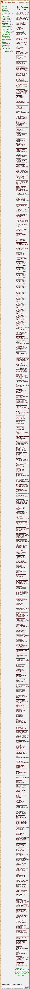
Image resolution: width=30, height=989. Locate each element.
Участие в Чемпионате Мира (21, 954)
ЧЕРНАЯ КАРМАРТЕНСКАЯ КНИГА (22, 328)
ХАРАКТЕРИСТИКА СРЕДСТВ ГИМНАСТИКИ (22, 618)
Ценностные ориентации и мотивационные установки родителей (22, 457)
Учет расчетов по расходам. (22, 904)
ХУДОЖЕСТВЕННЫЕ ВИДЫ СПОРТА (22, 493)
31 (18, 973)
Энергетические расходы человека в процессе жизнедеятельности (22, 22)
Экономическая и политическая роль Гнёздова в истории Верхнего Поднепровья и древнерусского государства (22, 80)
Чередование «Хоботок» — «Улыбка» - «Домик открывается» (22, 333)
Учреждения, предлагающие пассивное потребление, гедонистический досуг (22, 898)
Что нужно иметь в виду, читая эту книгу (21, 230)
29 (28, 972)
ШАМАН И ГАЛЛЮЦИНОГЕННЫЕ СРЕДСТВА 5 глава (21, 148)
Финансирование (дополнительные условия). (22, 762)
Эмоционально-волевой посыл (21, 25)
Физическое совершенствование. (21, 782)
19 (20, 971)
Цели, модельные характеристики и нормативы (20, 470)
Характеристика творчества (22, 605)
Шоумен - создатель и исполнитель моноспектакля (22, 102)
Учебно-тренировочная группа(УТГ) (21, 921)
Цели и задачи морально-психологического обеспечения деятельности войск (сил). (22, 481)
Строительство (6, 39)
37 (21, 975)
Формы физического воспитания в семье (20, 690)
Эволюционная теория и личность (21, 99)
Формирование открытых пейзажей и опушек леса (22, 730)
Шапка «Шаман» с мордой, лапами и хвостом (22, 127)
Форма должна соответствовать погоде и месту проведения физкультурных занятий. (22, 751)
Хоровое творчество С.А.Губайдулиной (20, 555)
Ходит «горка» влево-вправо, (21, 574)
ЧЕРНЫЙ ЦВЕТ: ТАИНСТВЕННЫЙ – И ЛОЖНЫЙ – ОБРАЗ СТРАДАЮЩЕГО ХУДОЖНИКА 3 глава (21, 299)
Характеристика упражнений (19, 604)
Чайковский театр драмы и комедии (22, 433)
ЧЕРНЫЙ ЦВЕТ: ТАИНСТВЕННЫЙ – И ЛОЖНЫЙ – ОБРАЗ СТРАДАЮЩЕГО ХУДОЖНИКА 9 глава (21, 263)
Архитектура (5, 6)
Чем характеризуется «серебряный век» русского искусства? (22, 341)
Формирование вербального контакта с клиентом (22, 739)
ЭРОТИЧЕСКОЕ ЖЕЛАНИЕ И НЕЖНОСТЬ (22, 13)
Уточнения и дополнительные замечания (22, 956)
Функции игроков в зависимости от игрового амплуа (21, 679)
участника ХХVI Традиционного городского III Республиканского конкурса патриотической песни (22, 950)
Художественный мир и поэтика (21, 491)
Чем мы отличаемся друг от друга (22, 344)
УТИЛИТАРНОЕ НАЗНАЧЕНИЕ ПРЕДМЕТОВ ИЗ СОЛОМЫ (22, 964)
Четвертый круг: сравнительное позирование (19, 251)
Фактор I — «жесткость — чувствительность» (22, 891)
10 (15, 969)
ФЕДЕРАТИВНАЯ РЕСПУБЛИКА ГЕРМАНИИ (22, 847)
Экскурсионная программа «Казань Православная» (22, 53)
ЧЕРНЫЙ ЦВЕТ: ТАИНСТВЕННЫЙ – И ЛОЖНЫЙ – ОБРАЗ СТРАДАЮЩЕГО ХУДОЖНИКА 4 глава (21, 293)
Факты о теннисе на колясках (20, 866)
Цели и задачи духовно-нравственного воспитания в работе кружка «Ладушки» (22, 485)
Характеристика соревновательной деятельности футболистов (22, 625)
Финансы (4, 45)
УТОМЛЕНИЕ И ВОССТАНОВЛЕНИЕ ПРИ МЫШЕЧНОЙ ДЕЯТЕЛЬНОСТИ (22, 960)
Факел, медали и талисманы (22, 892)
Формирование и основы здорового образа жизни (22, 733)
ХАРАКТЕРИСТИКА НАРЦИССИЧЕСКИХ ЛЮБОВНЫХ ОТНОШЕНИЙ (22, 648)
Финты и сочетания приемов (22, 757)
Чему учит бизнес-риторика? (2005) (20, 336)
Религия (4, 34)
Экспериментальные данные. (21, 50)
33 (22, 973)
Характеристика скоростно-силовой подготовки (22, 633)
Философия (5, 43)
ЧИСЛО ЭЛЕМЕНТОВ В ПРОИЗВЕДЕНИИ (21, 242)
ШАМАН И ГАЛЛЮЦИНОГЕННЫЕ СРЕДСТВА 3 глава (21, 155)
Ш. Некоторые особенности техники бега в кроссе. (22, 176)
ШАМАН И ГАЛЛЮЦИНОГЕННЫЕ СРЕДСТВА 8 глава (21, 137)
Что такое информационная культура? (22, 212)
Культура (4, 16)
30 (16, 973)
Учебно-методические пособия (21, 938)
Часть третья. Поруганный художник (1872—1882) (22, 383)
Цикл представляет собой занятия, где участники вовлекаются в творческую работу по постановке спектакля (22, 443)
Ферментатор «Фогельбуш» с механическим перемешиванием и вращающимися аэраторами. (22, 830)
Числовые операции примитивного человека (21, 240)
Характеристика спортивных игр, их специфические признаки (22, 621)
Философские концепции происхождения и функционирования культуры (22, 765)
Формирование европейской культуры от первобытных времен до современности (22, 736)
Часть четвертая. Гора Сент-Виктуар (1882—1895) (22, 381)
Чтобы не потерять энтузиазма (20, 196)
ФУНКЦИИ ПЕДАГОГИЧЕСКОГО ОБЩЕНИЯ (21, 673)
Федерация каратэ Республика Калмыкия (21, 845)
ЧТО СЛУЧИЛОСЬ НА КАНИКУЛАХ (21, 218)
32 (20, 973)
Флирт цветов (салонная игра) (21, 755)
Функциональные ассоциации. (20, 667)
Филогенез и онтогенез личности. (21, 773)
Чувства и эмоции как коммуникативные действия (22, 194)
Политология (5, 29)
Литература (5, 18)
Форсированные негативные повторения (22, 687)
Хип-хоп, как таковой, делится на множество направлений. (21, 588)
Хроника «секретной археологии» (20, 514)
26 (21, 972)
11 (17, 969)
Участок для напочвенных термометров (22, 945)
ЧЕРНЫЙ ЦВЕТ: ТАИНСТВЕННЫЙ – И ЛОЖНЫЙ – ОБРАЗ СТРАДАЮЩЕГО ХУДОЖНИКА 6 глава (21, 281)
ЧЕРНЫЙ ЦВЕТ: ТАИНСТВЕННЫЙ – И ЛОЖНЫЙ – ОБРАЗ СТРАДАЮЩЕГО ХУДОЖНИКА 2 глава (21, 305)
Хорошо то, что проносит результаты (22, 543)
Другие (4, 11)
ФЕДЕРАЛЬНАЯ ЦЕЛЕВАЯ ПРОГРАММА (22, 855)
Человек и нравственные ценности (22, 364)
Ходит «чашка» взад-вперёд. (21, 572)
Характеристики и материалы (20, 601)
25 (19, 972)
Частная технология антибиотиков (20, 420)
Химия (4, 46)
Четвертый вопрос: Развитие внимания (20, 254)
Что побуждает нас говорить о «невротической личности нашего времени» (22, 221)
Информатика (6, 13)
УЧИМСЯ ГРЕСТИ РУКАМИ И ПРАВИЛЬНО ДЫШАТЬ (22, 902)
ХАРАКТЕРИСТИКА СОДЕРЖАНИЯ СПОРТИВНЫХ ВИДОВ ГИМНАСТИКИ (21, 629)
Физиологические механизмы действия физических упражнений (21, 812)
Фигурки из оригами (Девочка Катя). (20, 815)
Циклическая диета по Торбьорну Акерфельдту (21, 439)
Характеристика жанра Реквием (21, 656)
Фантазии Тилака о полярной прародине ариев (22, 861)
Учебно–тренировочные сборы (21, 912)
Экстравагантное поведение (22, 40)
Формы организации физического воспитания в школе (22, 696)
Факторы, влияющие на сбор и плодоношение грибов (21, 884)
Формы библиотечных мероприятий (21, 713)
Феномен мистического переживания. (21, 834)
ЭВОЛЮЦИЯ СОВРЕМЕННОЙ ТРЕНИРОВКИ (20, 96)
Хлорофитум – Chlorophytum (19, 585)
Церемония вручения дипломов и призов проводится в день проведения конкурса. (21, 449)
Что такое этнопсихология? (22, 207)
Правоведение (6, 31)
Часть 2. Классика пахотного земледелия (21, 418)
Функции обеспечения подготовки (21, 676)
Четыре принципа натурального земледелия (22, 248)
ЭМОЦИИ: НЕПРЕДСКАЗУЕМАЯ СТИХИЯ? (21, 28)
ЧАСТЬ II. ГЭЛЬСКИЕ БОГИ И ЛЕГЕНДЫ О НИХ (22, 413)
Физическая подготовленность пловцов (22, 798)
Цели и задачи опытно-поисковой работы (21, 477)
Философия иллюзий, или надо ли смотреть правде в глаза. (22, 770)
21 (25, 971)
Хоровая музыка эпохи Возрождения (21, 564)
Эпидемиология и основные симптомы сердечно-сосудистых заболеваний (22, 18)
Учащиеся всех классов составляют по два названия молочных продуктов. (21, 941)
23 (15, 972)
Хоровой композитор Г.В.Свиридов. (21, 553)
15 (26, 969)
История (4, 15)
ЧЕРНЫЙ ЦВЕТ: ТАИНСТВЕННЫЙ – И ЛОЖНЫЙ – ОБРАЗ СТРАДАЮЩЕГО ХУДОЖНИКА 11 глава (21, 311)
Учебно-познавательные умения (21, 923)
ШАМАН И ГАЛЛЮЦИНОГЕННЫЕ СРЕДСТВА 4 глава (21, 151)
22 (27, 971)
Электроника (5, 51)
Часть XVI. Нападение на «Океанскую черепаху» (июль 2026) (22, 405)
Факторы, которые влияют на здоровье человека (22, 881)
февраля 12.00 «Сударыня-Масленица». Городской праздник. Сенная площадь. (22, 858)
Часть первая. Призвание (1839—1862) (22, 388)
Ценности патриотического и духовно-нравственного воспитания (22, 460)
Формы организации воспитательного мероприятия (20, 705)
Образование (6, 26)
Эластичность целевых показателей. (21, 39)
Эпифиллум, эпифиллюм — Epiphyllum (22, 15)
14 (24, 969)
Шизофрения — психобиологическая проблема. (20, 108)
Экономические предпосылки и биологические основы (21, 60)
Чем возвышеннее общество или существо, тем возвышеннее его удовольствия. (21, 348)
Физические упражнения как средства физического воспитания (22, 785)
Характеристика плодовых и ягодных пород (22, 638)
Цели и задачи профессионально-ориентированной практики (22, 474)
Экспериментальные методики (21, 48)
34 (25, 973)
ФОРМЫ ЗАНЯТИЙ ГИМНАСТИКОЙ (20, 711)
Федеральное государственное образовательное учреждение (20, 851)
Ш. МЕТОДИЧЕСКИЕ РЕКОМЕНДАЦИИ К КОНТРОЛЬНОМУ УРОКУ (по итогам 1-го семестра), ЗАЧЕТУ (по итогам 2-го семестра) (22, 180)
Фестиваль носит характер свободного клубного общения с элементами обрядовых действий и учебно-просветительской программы (22, 823)
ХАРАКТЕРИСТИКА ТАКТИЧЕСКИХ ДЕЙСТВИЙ (22, 608)
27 (23, 972)
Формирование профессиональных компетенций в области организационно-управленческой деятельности (21, 723)
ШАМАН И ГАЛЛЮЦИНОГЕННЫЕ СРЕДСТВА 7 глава (21, 140)
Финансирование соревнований (20, 759)
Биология (4, 8)
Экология (4, 48)
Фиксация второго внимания (22, 777)
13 (21, 969)
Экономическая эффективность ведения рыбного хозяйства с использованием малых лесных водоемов (21, 74)
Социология (5, 36)
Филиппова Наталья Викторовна (20, 775)
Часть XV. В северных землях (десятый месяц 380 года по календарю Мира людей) (22, 409)
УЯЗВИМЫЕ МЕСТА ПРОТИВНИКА (20, 895)
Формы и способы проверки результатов (22, 708)
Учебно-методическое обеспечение (21, 931)
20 (22, 971)
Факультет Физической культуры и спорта (21, 864)
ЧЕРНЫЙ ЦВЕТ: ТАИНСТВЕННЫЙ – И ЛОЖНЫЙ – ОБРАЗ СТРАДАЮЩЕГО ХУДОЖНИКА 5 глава (21, 287)
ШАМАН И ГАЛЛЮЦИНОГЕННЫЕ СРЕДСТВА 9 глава (21, 133)
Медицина (5, 23)
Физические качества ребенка (21, 791)
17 (16, 971)
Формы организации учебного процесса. (20, 699)
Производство (6, 32)
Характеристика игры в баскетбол (21, 653)
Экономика (5, 50)
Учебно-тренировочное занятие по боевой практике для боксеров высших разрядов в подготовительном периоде (22, 916)
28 (26, 972)
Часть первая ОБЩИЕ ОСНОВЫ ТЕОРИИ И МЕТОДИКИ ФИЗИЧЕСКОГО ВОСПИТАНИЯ (21, 393)
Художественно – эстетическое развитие (21, 511)
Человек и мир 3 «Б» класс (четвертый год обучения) (22, 366)
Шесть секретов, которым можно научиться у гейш (22, 114)
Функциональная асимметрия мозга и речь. (22, 670)
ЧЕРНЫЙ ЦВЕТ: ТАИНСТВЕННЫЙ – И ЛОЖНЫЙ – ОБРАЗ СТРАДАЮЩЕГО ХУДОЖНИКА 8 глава (21, 269)
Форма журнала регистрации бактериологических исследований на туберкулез (20, 746)
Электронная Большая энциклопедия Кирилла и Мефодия (22, 36)
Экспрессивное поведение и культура (22, 43)
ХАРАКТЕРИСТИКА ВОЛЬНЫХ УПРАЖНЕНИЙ (22, 658)
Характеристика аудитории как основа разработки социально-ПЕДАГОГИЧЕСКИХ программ (22, 663)
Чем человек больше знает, (22, 338)
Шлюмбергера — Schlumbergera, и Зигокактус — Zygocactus (22, 105)
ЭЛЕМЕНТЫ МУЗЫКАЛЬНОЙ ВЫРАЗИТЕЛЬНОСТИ (21, 32)
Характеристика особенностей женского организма (21, 641)
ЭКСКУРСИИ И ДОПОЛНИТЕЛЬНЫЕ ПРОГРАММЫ (21, 56)
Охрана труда (6, 27)
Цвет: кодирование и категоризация (21, 488)
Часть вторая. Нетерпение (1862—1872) (22, 397)
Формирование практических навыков (21, 728)
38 (23, 975)
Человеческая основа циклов (21, 352)
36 (19, 975)
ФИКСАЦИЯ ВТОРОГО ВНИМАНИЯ (21, 779)
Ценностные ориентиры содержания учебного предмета (21, 453)
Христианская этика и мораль (21, 517)
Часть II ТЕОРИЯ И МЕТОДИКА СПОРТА (21, 415)
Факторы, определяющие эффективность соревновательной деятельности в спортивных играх (22, 870)
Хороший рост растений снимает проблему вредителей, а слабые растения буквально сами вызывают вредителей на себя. (22, 548)
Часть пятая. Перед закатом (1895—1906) (22, 386)
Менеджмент (5, 24)
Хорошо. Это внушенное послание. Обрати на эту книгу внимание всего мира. (22, 540)
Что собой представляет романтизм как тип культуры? (21, 215)
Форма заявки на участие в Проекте (22, 742)
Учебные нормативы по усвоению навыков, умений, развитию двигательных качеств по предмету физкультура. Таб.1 (22, 908)
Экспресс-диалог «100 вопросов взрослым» (21, 45)
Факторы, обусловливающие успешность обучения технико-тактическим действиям (21, 876)
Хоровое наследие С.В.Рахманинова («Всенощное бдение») (21, 561)
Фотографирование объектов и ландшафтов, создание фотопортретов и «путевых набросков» (22, 683)
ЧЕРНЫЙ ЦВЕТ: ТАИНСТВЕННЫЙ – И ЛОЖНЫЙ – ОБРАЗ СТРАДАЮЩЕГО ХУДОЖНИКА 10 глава (21, 317)
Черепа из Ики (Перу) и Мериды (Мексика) (21, 330)
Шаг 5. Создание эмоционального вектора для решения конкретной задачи (22, 167)
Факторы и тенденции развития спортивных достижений (21, 887)
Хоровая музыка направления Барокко (21, 567)
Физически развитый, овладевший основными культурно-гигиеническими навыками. (22, 794)
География (5, 10)
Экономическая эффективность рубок (21, 63)
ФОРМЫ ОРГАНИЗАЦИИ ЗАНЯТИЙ (22, 702)
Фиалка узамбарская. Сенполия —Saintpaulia (21, 818)
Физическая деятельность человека (22, 809)
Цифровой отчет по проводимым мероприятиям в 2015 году (22, 436)
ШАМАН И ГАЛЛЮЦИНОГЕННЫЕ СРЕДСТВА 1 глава (21, 163)
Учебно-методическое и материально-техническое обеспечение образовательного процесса (22, 934)
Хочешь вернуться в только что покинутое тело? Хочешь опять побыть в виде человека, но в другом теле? (22, 521)
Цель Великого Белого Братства (21, 467)
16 (28, 969)
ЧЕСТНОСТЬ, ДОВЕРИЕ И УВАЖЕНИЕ (22, 259)
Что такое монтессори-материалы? (21, 210)
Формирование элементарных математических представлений (19, 717)
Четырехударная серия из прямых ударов (22, 245)
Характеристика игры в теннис (21, 651)
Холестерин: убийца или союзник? (21, 569)
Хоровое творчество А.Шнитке (20, 558)
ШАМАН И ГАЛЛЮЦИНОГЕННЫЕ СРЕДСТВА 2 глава (21, 159)
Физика (4, 42)
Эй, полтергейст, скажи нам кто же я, (22, 85)
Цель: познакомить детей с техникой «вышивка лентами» (22, 464)
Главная (20, 4)
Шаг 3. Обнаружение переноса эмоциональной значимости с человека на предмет (22, 172)
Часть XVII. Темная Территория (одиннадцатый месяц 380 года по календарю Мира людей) (22, 400)
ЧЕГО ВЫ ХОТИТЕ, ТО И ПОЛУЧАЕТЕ (22, 378)
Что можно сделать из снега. (21, 235)
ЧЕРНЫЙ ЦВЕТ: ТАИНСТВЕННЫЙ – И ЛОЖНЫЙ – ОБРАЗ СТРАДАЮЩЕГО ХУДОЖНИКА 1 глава (21, 323)
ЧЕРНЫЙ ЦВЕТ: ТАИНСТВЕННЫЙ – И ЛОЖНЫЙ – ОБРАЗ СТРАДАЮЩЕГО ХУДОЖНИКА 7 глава (21, 275)
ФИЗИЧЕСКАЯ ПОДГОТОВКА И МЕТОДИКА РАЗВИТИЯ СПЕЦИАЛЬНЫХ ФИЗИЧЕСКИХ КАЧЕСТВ (22, 805)
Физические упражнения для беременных (21, 788)
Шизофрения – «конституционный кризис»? (22, 112)
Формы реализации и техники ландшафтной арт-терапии (22, 693)
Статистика (5, 37)
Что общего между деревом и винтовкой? (22, 227)
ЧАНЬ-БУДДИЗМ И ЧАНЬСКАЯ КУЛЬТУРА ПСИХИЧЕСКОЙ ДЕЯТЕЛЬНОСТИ (21, 429)
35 (27, 973)
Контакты (26, 4)
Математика (5, 21)
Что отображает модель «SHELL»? (21, 225)
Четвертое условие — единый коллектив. (21, 256)
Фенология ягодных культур (22, 835)
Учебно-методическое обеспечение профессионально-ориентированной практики (22, 927)
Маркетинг (5, 19)
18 (18, 971)
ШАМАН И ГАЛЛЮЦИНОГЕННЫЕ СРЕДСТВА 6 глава (21, 144)
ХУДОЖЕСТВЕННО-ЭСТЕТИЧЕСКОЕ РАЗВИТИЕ (20, 508)
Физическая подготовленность (20, 801)
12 (19, 969)
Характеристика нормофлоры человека (21, 645)
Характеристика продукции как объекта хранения (22, 636)
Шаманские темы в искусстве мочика (20, 130)
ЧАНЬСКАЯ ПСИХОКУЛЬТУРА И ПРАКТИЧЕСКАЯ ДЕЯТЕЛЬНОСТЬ (20, 424)
